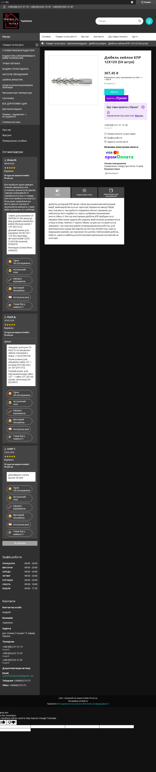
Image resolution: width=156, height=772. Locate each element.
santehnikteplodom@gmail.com (18, 676)
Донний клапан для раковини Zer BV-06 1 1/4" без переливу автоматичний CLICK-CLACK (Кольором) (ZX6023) (19, 237)
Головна (46, 36)
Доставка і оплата (117, 36)
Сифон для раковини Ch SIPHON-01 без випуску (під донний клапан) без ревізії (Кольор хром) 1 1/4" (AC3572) (20, 221)
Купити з (117, 98)
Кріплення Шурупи (77, 43)
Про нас (85, 36)
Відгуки (6, 135)
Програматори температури (17, 93)
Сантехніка (8, 98)
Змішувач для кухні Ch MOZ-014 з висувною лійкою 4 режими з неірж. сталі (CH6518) (19, 351)
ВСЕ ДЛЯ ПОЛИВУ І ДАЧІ (14, 103)
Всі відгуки (20, 543)
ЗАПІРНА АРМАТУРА (12, 79)
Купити (114, 92)
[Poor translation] (12, 722)
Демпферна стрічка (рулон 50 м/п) (18, 476)
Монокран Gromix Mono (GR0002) (20, 249)
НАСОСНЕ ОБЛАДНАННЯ (15, 74)
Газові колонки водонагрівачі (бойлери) (17, 86)
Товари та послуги (65, 36)
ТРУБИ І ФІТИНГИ (11, 63)
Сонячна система (11, 122)
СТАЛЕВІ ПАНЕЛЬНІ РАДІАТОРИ (18, 50)
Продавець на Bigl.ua (78, 701)
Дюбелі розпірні (97, 43)
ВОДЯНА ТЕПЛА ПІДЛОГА (15, 69)
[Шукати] (139, 21)
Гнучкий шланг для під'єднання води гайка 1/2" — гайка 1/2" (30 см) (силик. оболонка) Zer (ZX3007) (20, 377)
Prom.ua (93, 698)
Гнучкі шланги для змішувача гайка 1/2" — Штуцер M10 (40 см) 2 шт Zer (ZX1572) (20, 363)
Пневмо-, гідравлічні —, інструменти (14, 115)
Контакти (99, 36)
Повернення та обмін (14, 140)
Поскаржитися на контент (70, 704)
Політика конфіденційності (96, 704)
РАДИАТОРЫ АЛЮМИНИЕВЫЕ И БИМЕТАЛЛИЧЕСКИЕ (18, 57)
